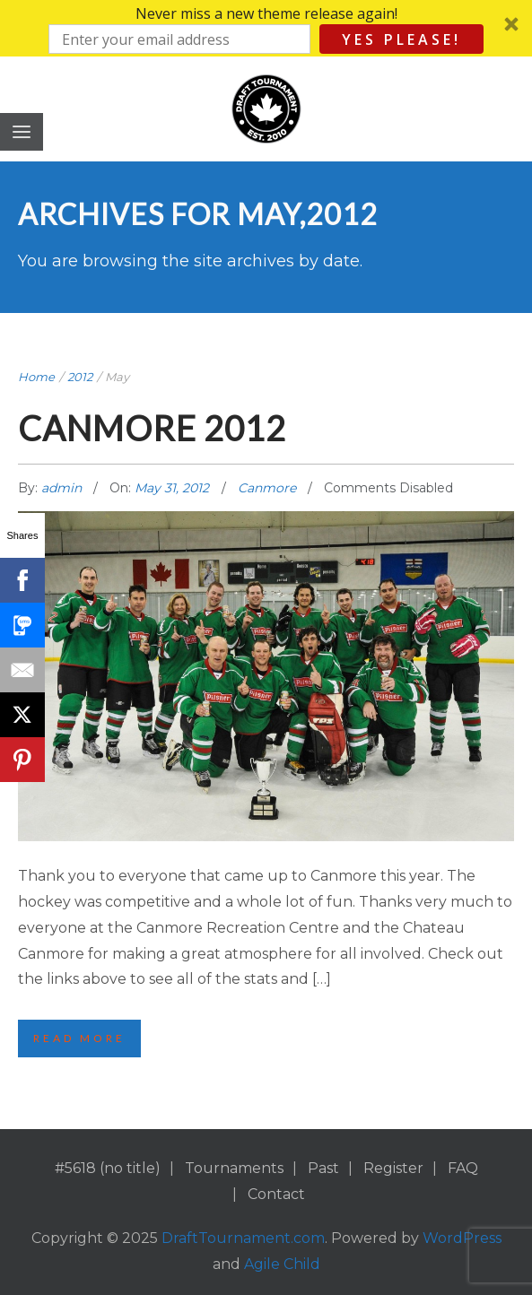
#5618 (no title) (108, 1168)
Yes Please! (401, 39)
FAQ (463, 1168)
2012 (79, 376)
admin (63, 488)
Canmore (267, 488)
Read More (79, 1038)
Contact (276, 1194)
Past (323, 1168)
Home (36, 376)
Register (393, 1168)
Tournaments (234, 1168)
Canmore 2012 (152, 427)
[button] (266, 28)
